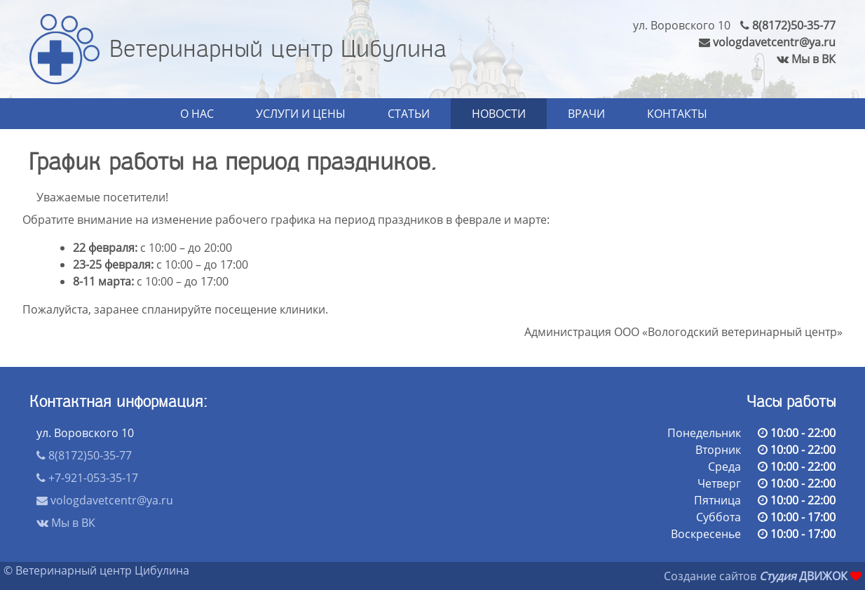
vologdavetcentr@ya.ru (767, 42)
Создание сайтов (710, 576)
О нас (197, 113)
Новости (499, 113)
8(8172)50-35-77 (788, 25)
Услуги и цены (301, 113)
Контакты (677, 113)
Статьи (409, 113)
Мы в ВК (806, 59)
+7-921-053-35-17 (87, 477)
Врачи (586, 113)
